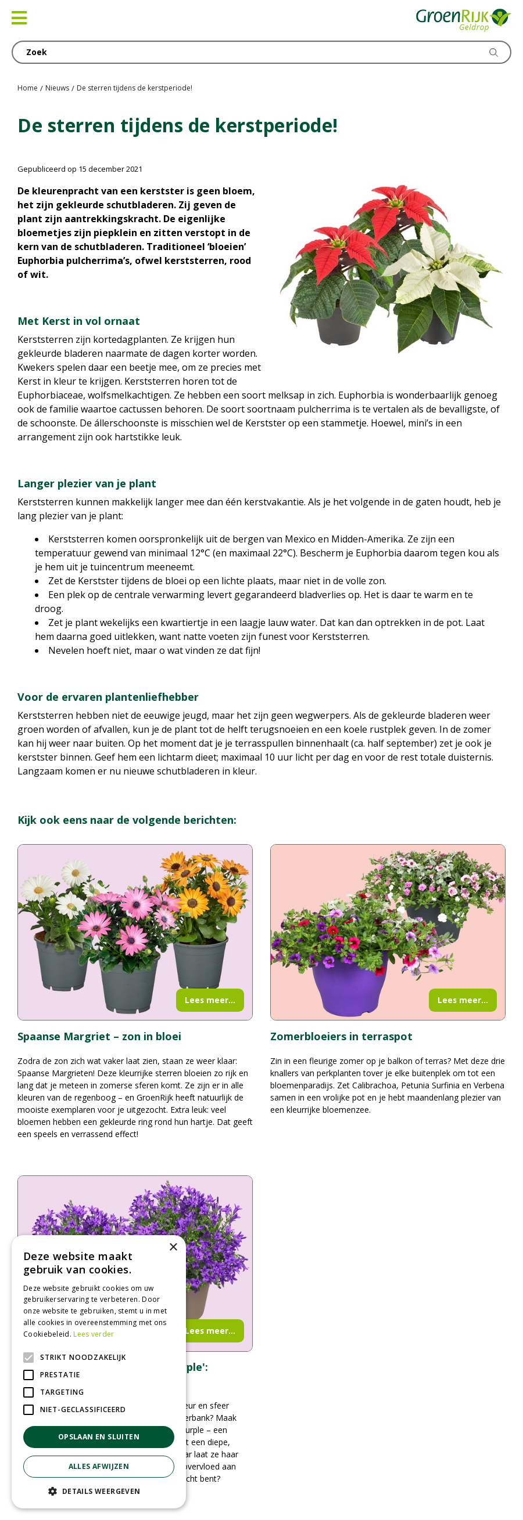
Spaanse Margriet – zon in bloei (99, 1036)
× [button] (173, 1247)
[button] (98, 1491)
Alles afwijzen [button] (99, 1466)
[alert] (99, 1371)
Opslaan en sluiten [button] (98, 1437)
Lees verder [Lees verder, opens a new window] (93, 1334)
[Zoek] (261, 52)
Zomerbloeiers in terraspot (341, 1036)
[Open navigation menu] (19, 17)
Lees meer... (210, 999)
